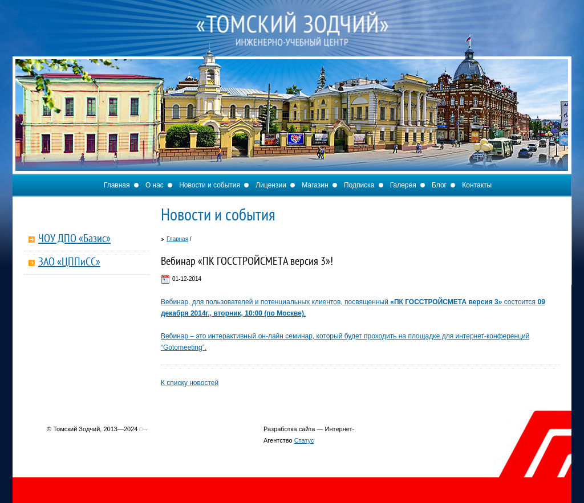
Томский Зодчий (292, 39)
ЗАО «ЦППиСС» (69, 262)
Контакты (477, 185)
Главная (117, 185)
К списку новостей (189, 383)
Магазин (315, 185)
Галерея (403, 185)
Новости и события (209, 185)
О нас (154, 185)
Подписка (359, 185)
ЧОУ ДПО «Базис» (74, 239)
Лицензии (271, 185)
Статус (304, 440)
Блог (439, 185)
